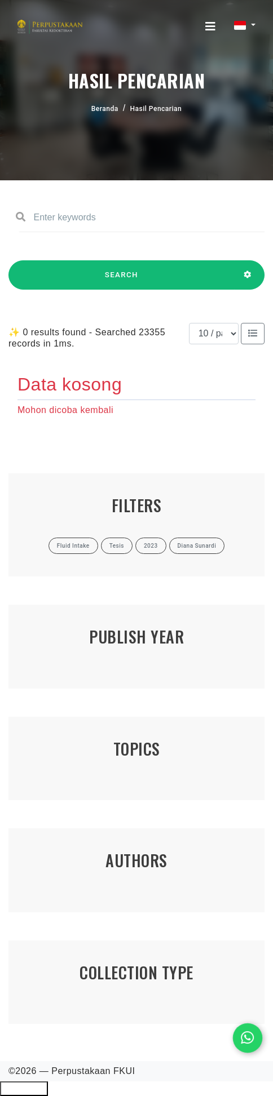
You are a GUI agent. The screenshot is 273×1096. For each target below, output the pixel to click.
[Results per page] (214, 333)
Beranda (104, 109)
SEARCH (121, 280)
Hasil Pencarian (156, 109)
